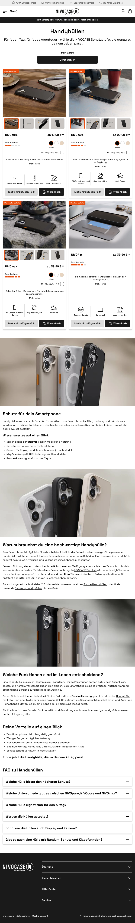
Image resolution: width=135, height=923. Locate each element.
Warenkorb (51, 192)
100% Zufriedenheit (24, 2)
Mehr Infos (34, 163)
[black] (51, 143)
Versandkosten (124, 916)
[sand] (62, 143)
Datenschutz (23, 916)
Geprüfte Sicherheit (82, 2)
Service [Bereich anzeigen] (46, 900)
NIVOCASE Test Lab (85, 570)
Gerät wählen (67, 59)
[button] (67, 781)
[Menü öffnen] (10, 11)
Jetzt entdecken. (89, 19)
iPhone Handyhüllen (95, 584)
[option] (34, 93)
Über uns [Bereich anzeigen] (47, 866)
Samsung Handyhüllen (28, 588)
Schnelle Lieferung (52, 2)
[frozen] (56, 143)
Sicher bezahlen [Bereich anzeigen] (51, 878)
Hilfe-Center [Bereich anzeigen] (49, 889)
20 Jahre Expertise (111, 2)
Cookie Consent (40, 916)
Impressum (8, 916)
